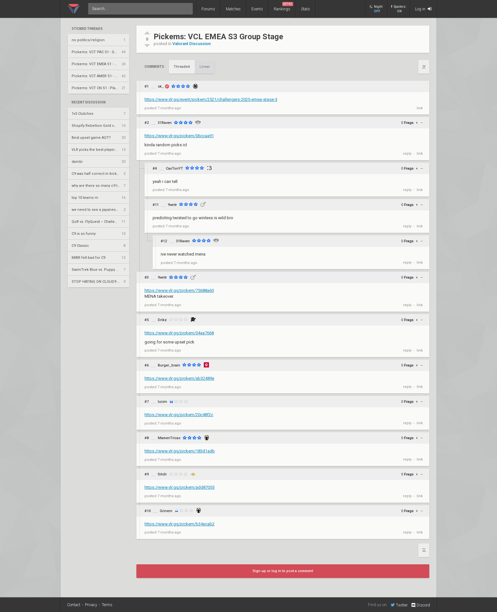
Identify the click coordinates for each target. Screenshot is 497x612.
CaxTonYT (174, 168)
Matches (233, 9)
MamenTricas (169, 438)
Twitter (399, 605)
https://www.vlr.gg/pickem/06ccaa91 (179, 135)
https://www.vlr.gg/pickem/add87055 (179, 487)
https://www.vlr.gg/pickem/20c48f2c (178, 414)
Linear (205, 67)
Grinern (166, 511)
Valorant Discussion (191, 43)
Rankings (283, 6)
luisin (162, 402)
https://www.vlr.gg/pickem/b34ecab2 (179, 524)
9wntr (172, 205)
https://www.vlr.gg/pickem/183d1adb (179, 451)
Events (257, 9)
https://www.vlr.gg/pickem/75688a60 (179, 290)
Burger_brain (169, 365)
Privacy (91, 605)
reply (407, 153)
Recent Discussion (89, 102)
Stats (305, 9)
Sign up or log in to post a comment (283, 571)
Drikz (162, 320)
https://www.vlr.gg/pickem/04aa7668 (179, 332)
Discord (420, 605)
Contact (73, 605)
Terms (107, 605)
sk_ (161, 86)
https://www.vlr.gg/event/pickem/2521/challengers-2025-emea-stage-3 (210, 99)
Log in (423, 8)
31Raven (165, 123)
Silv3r (162, 474)
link (420, 108)
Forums (208, 9)
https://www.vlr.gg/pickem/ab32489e (179, 378)
